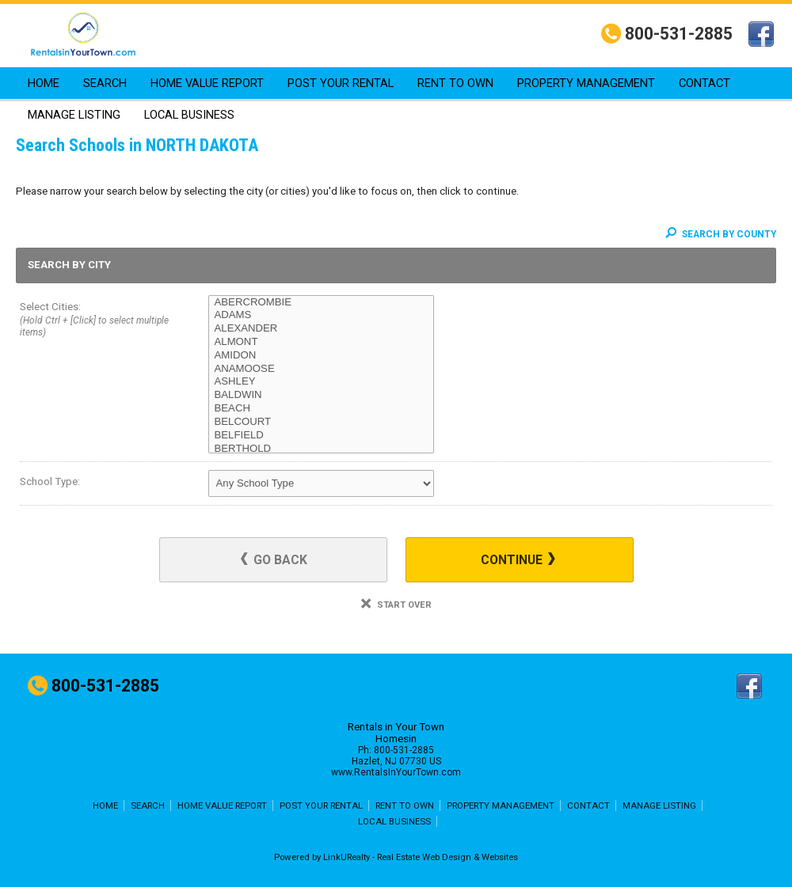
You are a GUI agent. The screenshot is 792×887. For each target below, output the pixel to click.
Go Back (274, 559)
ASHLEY (321, 382)
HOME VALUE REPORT (207, 83)
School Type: (50, 481)
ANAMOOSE (321, 369)
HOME (43, 83)
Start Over (396, 605)
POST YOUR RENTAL (340, 83)
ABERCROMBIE (321, 302)
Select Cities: (95, 321)
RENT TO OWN (455, 83)
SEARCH (105, 83)
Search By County (720, 234)
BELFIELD (321, 435)
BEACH (321, 408)
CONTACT (704, 83)
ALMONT (321, 342)
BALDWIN (321, 395)
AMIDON (321, 355)
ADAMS (321, 315)
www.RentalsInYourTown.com (396, 772)
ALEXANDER (321, 328)
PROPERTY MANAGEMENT (586, 83)
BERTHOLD (321, 449)
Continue (518, 559)
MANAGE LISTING (74, 115)
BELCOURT (321, 422)
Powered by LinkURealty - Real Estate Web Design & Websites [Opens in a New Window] (396, 856)
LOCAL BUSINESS (189, 115)
